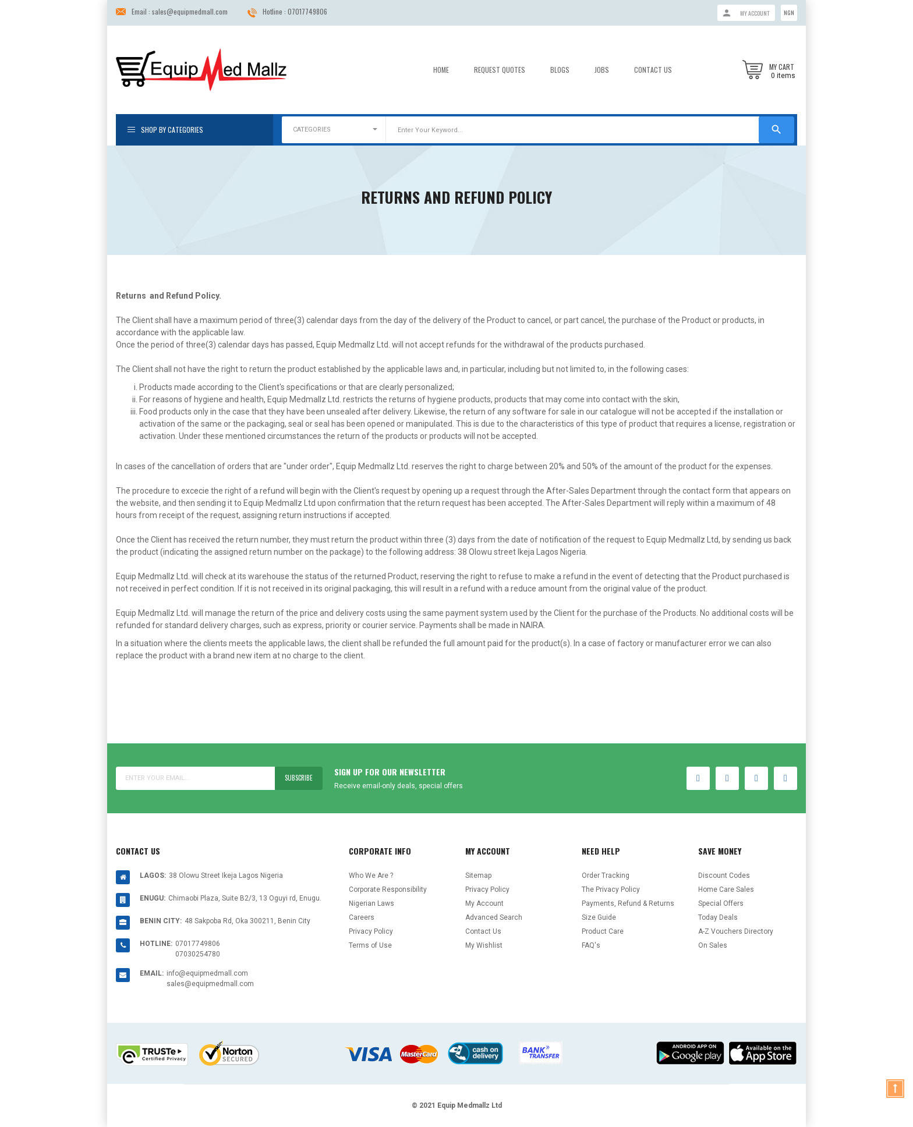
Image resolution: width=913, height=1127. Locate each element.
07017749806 (307, 11)
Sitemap (478, 875)
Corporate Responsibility (388, 889)
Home (441, 69)
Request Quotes (499, 69)
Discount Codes (724, 875)
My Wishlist (483, 945)
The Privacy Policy (611, 889)
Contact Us (653, 69)
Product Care (603, 931)
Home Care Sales (726, 889)
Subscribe (296, 778)
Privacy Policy (371, 931)
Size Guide (599, 917)
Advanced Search (493, 917)
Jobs (601, 69)
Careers (361, 917)
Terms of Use (370, 945)
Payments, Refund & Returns (628, 903)
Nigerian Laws (371, 903)
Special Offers (721, 903)
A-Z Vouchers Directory (735, 931)
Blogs (559, 69)
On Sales (712, 945)
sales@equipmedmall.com (190, 11)
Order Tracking (605, 875)
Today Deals (718, 917)
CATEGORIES (312, 129)
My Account (484, 903)
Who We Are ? (371, 875)
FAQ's (591, 945)
